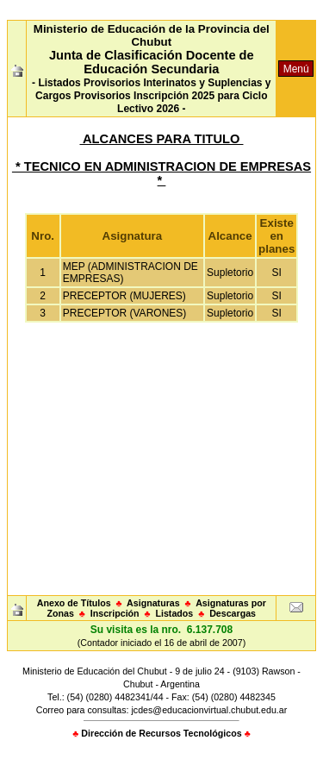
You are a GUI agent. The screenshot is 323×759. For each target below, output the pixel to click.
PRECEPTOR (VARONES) (125, 313)
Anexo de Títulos (74, 603)
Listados (174, 613)
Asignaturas (153, 603)
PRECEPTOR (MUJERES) (124, 296)
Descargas (232, 613)
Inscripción (115, 613)
